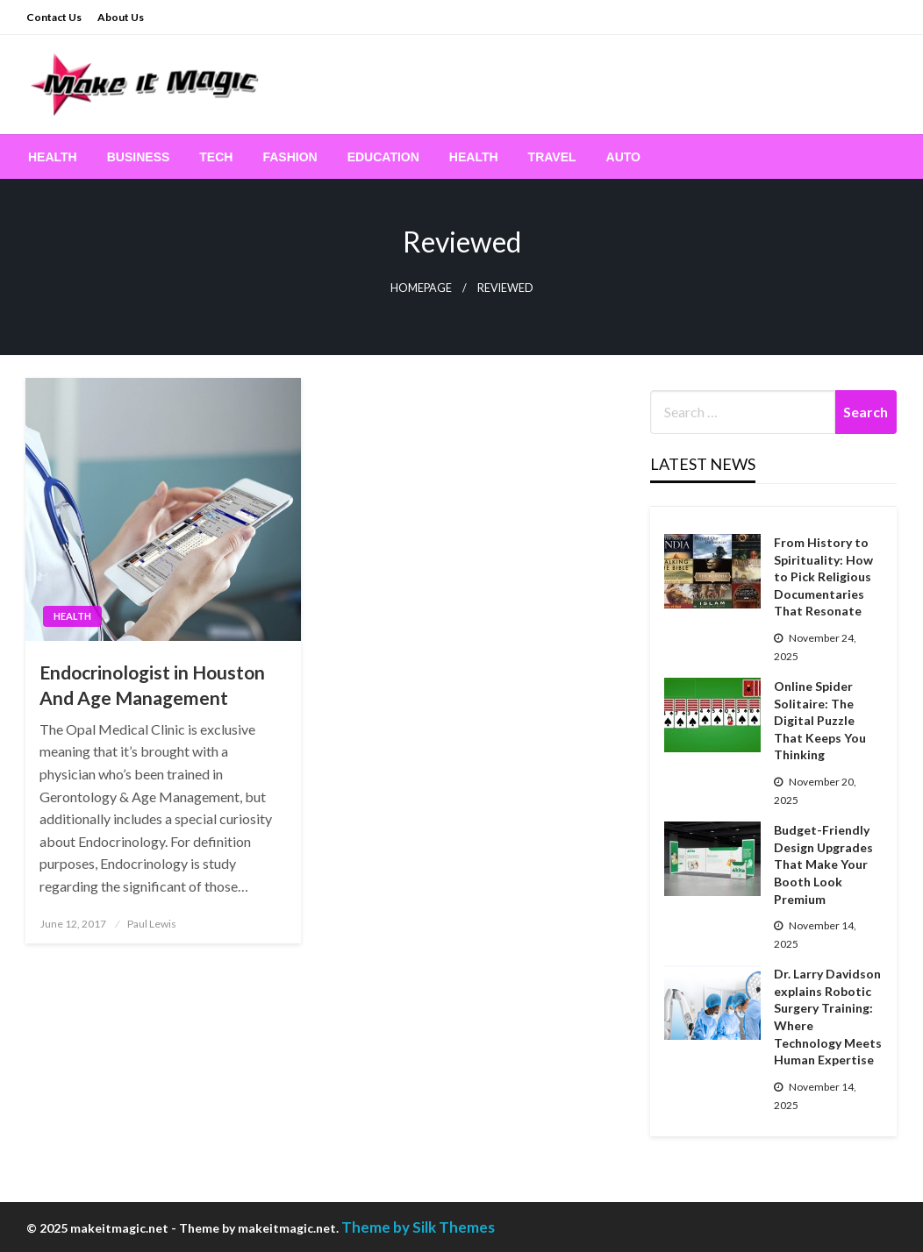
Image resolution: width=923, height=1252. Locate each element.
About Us (120, 17)
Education (383, 157)
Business (138, 157)
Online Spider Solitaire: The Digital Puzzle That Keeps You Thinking (820, 720)
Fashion (289, 157)
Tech (216, 157)
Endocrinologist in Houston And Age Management (152, 684)
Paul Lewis (151, 923)
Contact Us (54, 17)
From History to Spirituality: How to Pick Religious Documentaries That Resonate (823, 576)
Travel (552, 157)
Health (52, 157)
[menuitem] (52, 157)
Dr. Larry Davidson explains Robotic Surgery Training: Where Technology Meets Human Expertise (828, 1016)
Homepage (421, 288)
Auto (623, 157)
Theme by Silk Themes (418, 1227)
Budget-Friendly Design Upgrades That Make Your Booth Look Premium (823, 864)
